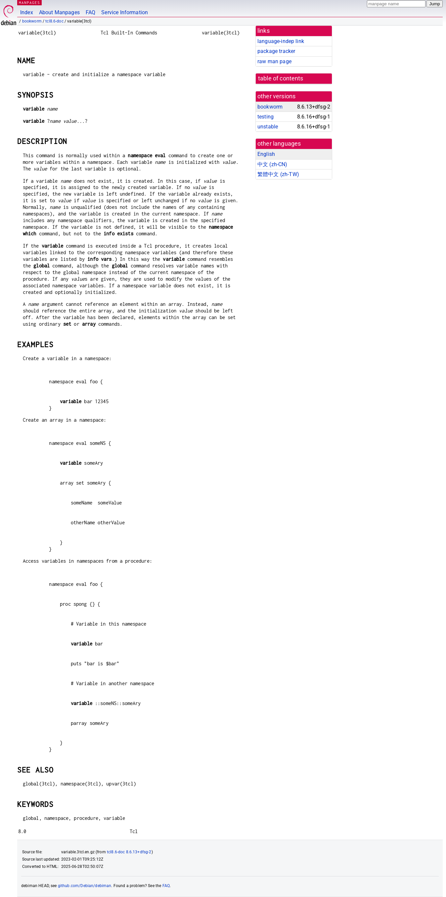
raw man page (274, 61)
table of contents (280, 78)
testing (265, 117)
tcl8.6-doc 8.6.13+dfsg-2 (129, 852)
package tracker (276, 51)
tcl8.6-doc (54, 21)
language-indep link (280, 41)
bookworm (32, 21)
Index (26, 12)
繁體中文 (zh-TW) (278, 174)
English (266, 154)
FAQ (90, 12)
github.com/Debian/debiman (85, 885)
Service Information (124, 12)
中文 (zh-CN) (272, 164)
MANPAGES (29, 2)
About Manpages (59, 12)
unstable (267, 126)
